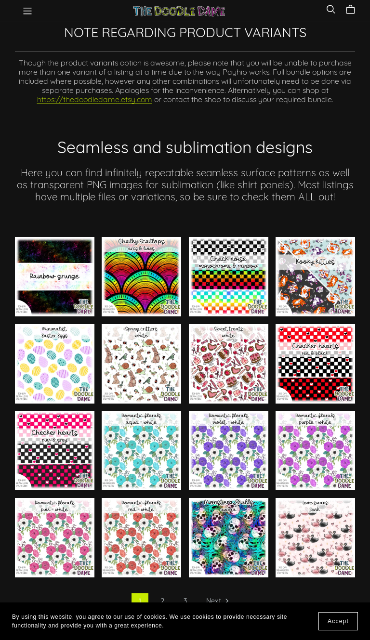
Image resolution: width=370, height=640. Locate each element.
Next (218, 602)
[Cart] (354, 9)
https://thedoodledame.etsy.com (94, 100)
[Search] (331, 9)
